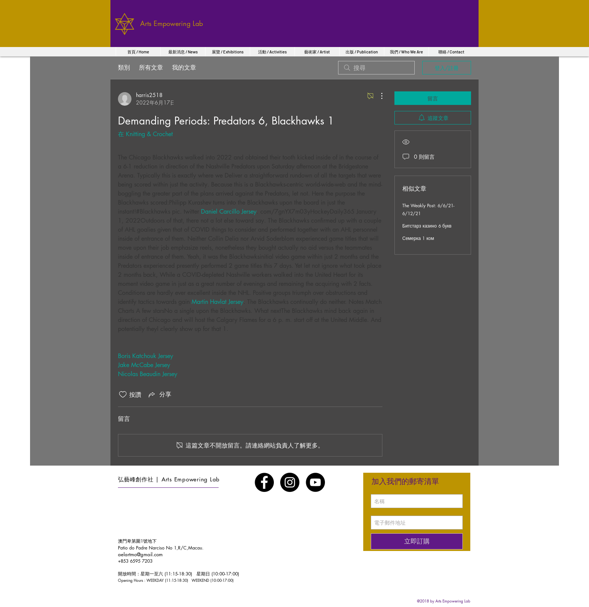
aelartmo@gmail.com (140, 554)
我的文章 (184, 67)
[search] (376, 67)
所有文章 (151, 67)
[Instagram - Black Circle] (289, 482)
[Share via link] (159, 394)
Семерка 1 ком (418, 238)
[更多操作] (377, 95)
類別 (124, 67)
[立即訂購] (417, 541)
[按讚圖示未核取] (123, 394)
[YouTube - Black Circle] (315, 482)
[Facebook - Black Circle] (264, 482)
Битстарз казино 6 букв (427, 226)
